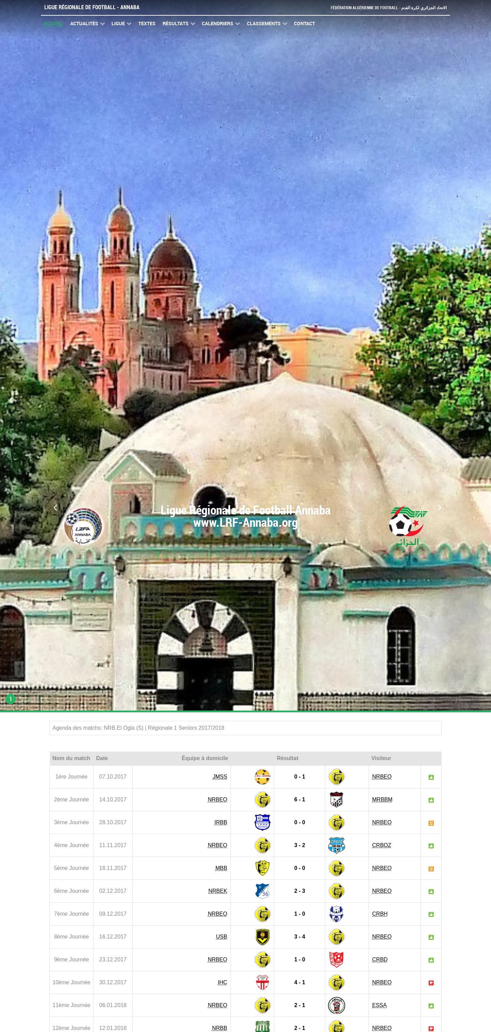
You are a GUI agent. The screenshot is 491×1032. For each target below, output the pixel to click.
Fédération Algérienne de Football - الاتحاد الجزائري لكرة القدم (386, 7)
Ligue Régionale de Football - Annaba (91, 7)
